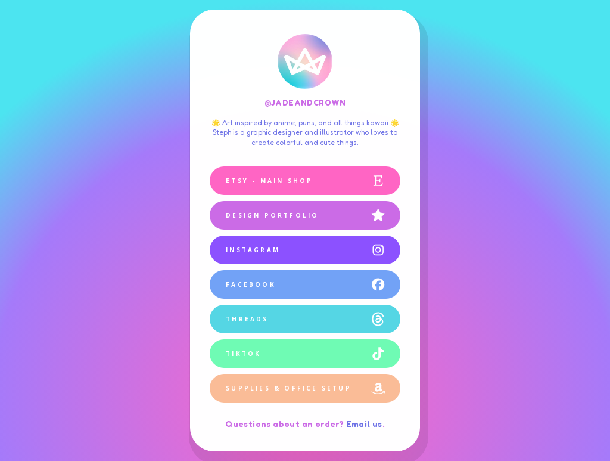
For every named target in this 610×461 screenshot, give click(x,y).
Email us (364, 424)
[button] (305, 180)
